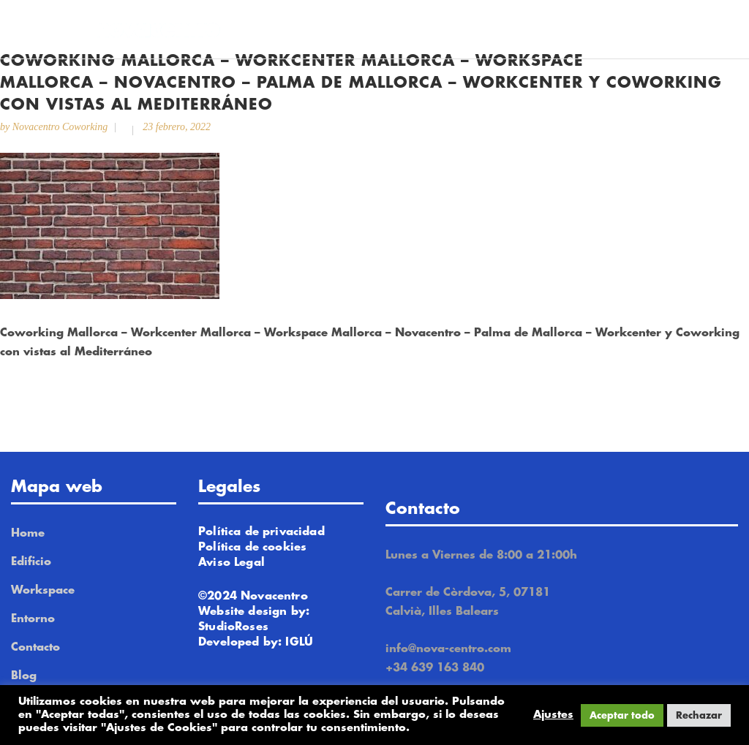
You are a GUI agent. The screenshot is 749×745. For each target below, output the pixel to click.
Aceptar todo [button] (622, 715)
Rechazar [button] (699, 715)
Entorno (33, 618)
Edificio (31, 561)
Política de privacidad (261, 531)
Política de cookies (252, 547)
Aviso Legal (231, 562)
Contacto (35, 647)
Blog (24, 675)
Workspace (43, 590)
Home (28, 533)
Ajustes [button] (553, 714)
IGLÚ (299, 642)
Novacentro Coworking (60, 126)
